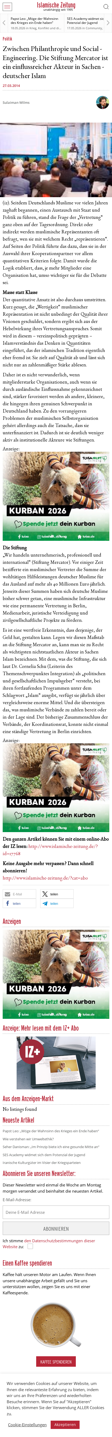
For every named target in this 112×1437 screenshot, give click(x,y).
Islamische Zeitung (56, 5)
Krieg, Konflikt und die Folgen (50, 28)
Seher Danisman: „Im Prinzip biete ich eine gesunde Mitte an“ (51, 1146)
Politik (7, 38)
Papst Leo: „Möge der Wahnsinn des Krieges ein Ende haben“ (34, 20)
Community (94, 28)
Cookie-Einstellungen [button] (27, 1424)
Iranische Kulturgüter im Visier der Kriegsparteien (42, 1162)
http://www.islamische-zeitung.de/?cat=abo (45, 878)
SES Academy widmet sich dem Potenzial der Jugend (44, 1154)
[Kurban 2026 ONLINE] (56, 539)
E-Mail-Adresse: (17, 1199)
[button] (19, 894)
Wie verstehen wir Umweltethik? (28, 1139)
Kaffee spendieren (56, 1361)
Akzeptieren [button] (65, 1424)
